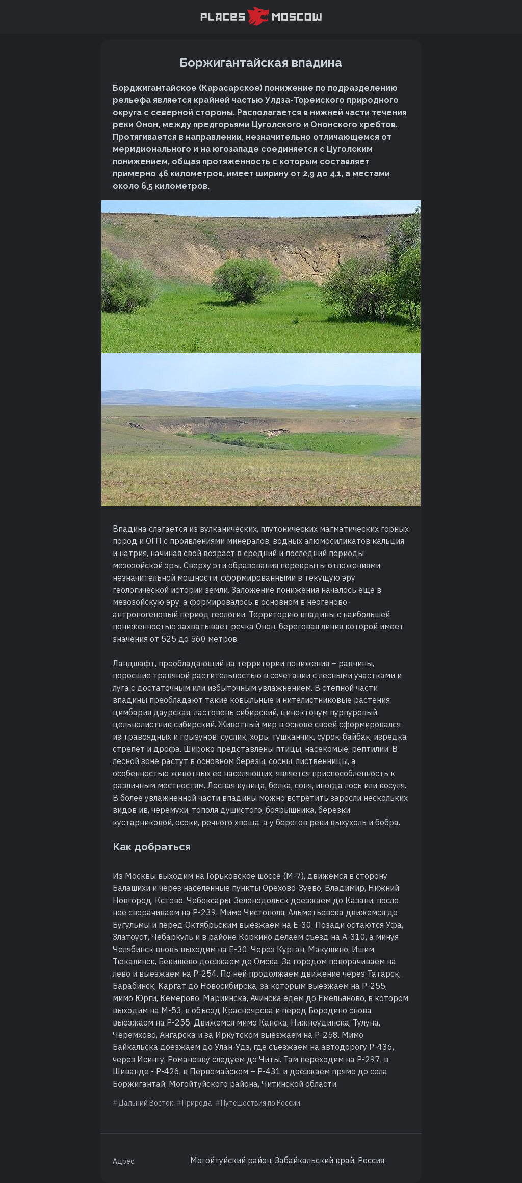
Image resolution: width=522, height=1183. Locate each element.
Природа (197, 1103)
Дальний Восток (145, 1103)
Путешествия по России (260, 1103)
